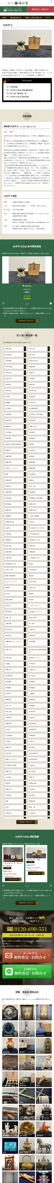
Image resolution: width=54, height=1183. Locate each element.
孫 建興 (7, 402)
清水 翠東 (32, 492)
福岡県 (5, 871)
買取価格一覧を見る (26, 321)
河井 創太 (8, 390)
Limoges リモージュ (35, 611)
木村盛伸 (8, 688)
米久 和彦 (32, 676)
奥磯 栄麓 (32, 468)
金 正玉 (7, 594)
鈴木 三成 (8, 711)
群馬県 (28, 865)
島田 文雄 (32, 546)
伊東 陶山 (8, 438)
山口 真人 (32, 789)
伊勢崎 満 (32, 735)
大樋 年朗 (8, 558)
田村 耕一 (8, 783)
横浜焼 (31, 576)
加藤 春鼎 (32, 552)
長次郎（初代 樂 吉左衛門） (14, 444)
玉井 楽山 (8, 753)
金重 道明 (8, 480)
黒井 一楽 (32, 807)
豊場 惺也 (32, 801)
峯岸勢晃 (32, 682)
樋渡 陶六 (8, 426)
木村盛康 (32, 705)
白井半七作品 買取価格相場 (21, 90)
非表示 (29, 81)
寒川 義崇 (8, 504)
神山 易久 (8, 635)
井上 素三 (32, 623)
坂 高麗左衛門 (33, 408)
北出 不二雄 (9, 570)
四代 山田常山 (33, 753)
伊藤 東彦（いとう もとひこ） (13, 642)
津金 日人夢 (32, 617)
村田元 (31, 564)
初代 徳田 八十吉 (34, 540)
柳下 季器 (8, 611)
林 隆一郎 (8, 670)
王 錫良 (7, 664)
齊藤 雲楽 (32, 699)
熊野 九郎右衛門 (10, 576)
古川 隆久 (8, 408)
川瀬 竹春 (8, 623)
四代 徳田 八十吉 (10, 564)
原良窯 (31, 599)
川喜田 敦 (8, 534)
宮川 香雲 (32, 771)
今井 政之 (32, 765)
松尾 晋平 (8, 420)
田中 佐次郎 (9, 366)
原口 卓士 (32, 354)
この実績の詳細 (12, 879)
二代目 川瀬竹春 (34, 516)
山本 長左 (32, 450)
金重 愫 (7, 450)
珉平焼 (7, 588)
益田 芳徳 (8, 552)
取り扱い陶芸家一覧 (18, 93)
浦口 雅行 (32, 747)
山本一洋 (8, 705)
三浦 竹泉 (32, 670)
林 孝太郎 (32, 711)
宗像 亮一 (32, 372)
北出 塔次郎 (32, 570)
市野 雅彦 (32, 438)
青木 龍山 (32, 795)
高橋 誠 (31, 480)
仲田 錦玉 (8, 384)
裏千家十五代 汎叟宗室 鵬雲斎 (37, 651)
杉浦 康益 (8, 498)
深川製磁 (32, 688)
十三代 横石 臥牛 (34, 534)
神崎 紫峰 (32, 462)
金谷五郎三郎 (33, 759)
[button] (51, 303)
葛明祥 (31, 594)
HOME (4, 17)
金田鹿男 (8, 516)
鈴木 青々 (8, 605)
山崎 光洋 (8, 789)
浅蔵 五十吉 (32, 426)
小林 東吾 (8, 717)
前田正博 (8, 540)
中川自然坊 (8, 735)
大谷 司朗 (32, 813)
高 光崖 (7, 396)
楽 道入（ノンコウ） (11, 468)
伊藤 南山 (8, 699)
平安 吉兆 (8, 372)
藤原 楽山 (32, 384)
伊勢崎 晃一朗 (9, 522)
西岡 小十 (32, 777)
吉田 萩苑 (32, 635)
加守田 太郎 (32, 390)
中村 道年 (32, 664)
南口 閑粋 (8, 682)
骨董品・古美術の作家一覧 (33, 17)
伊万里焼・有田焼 (10, 765)
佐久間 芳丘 (9, 676)
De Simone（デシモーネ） (37, 528)
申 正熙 (7, 729)
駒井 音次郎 (9, 599)
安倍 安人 (8, 486)
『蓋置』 (27, 292)
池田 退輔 (32, 641)
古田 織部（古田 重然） (36, 498)
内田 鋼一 (32, 456)
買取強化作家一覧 (15, 17)
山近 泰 (7, 528)
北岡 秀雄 (8, 414)
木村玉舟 (32, 717)
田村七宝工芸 (33, 360)
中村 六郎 (32, 588)
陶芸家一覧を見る (26, 822)
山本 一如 (32, 486)
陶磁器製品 (27, 286)
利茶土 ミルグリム (11, 759)
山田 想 (31, 522)
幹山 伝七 (32, 348)
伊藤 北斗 (8, 771)
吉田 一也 (8, 617)
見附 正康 (32, 504)
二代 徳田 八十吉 (34, 558)
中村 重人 (32, 378)
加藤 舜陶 (8, 456)
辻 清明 (7, 741)
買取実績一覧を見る (26, 903)
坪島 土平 (8, 649)
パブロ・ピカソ (34, 605)
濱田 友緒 (8, 348)
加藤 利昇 (32, 366)
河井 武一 (32, 741)
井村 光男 (8, 378)
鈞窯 (6, 801)
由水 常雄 (8, 546)
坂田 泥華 (32, 420)
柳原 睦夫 (8, 510)
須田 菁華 (8, 492)
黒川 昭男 (8, 354)
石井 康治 (8, 795)
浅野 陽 (31, 444)
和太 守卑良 (32, 582)
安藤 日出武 (32, 510)
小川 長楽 (8, 777)
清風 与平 (8, 747)
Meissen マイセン (34, 658)
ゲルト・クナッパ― (11, 582)
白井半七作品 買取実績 (19, 97)
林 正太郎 (8, 629)
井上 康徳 (8, 432)
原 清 (6, 807)
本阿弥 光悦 (32, 783)
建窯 (6, 474)
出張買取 (7, 868)
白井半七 (8, 693)
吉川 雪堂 (32, 474)
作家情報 (14, 87)
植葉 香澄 (8, 462)
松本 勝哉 (8, 360)
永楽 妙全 (32, 396)
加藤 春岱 (8, 723)
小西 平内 (32, 629)
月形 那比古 (32, 729)
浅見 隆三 (32, 432)
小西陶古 (32, 693)
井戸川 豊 (32, 402)
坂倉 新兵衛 (32, 723)
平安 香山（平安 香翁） (36, 414)
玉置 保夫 (8, 813)
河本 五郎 (8, 658)
